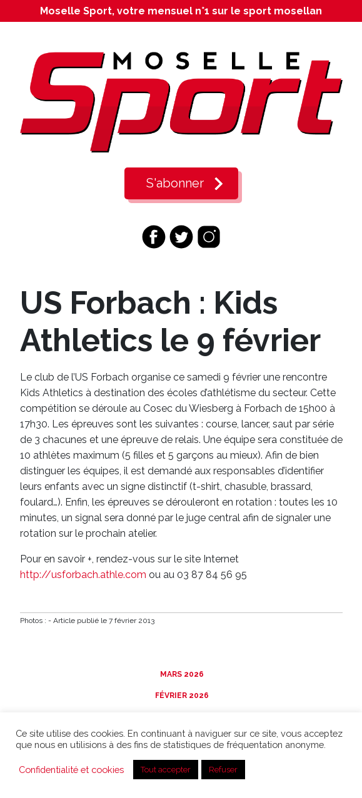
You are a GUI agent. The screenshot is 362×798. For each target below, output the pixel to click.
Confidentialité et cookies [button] (71, 769)
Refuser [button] (223, 769)
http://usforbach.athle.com (83, 575)
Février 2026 (181, 695)
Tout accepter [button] (166, 769)
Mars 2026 (181, 674)
